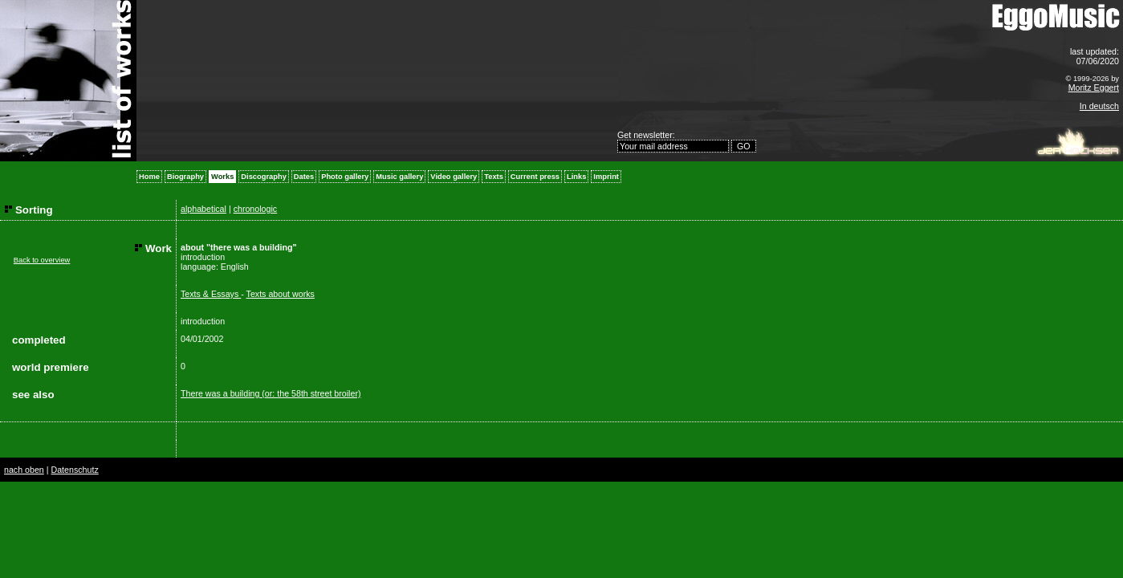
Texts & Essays (211, 294)
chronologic (256, 209)
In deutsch (1099, 106)
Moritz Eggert (1093, 87)
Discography (264, 177)
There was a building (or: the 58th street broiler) (270, 393)
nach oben (24, 469)
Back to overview (42, 260)
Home (149, 177)
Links (576, 177)
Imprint (606, 177)
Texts (493, 177)
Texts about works (280, 294)
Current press (535, 177)
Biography (185, 177)
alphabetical (203, 209)
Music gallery (399, 177)
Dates (304, 177)
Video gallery (453, 177)
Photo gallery (344, 177)
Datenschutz (74, 469)
